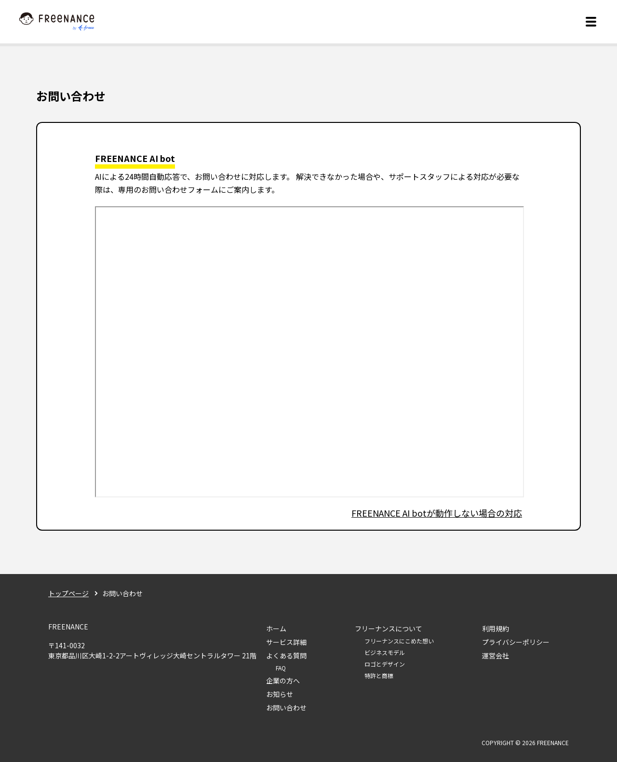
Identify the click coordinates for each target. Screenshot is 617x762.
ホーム (276, 628)
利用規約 (495, 628)
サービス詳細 (286, 642)
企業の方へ (283, 680)
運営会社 (495, 655)
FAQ (281, 668)
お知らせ (279, 694)
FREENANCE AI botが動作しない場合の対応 (436, 513)
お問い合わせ (286, 707)
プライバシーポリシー (516, 642)
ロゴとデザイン (384, 664)
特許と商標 (378, 675)
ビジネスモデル (384, 652)
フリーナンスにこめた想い (399, 641)
